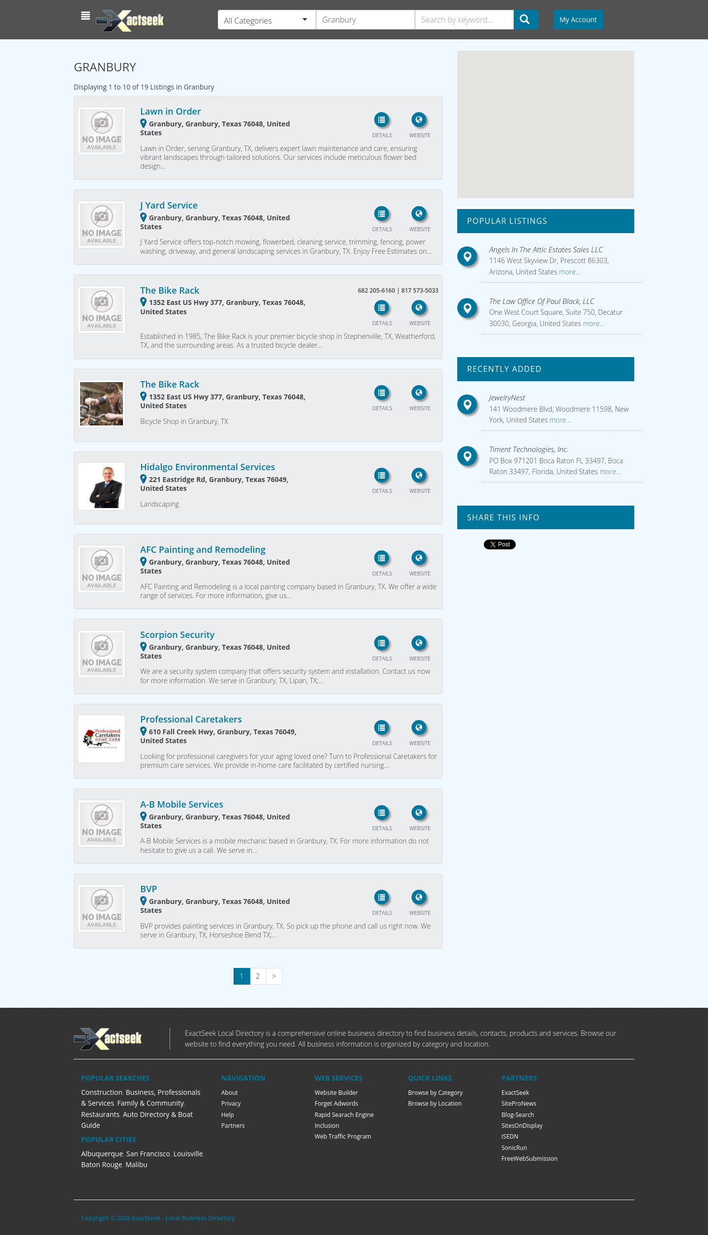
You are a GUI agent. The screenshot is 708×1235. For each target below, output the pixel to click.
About (229, 1092)
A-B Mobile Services (181, 804)
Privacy (231, 1103)
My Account (578, 19)
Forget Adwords (336, 1103)
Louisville (188, 1153)
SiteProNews (519, 1103)
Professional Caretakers (191, 719)
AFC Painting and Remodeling (203, 549)
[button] (86, 15)
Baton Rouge (101, 1164)
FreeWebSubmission (530, 1158)
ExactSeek (515, 1092)
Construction (101, 1092)
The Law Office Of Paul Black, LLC (541, 301)
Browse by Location (435, 1103)
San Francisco (148, 1153)
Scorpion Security (177, 634)
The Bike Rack (169, 290)
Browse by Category (435, 1092)
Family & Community (151, 1103)
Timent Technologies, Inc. (528, 449)
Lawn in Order (170, 111)
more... (568, 271)
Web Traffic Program (343, 1136)
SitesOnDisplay (522, 1125)
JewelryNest (507, 397)
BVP (148, 889)
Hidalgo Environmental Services (207, 467)
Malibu (136, 1164)
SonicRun (514, 1148)
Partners (233, 1125)
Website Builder (336, 1092)
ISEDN (510, 1136)
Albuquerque (102, 1153)
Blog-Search (518, 1115)
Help (227, 1115)
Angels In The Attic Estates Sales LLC (546, 249)
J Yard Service (169, 205)
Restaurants (100, 1114)
